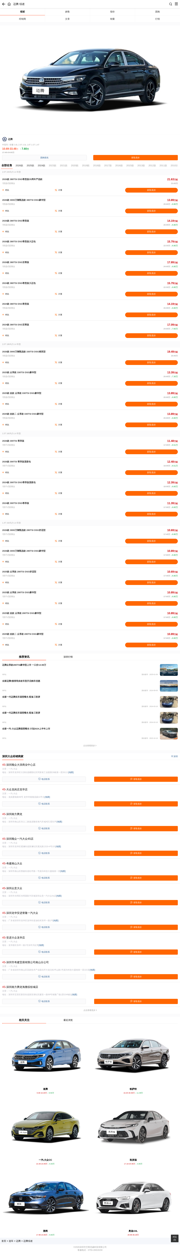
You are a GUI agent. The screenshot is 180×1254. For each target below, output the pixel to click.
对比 (5, 190)
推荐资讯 (24, 656)
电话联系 (44, 779)
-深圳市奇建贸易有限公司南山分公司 (25, 962)
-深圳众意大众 (12, 888)
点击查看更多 (89, 746)
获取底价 (135, 157)
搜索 (170, 4)
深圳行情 (68, 656)
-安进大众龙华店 (13, 937)
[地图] (71, 772)
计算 (58, 190)
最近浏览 (68, 1020)
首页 (9, 4)
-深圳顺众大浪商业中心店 (18, 764)
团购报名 (44, 157)
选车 (11, 1241)
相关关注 (24, 1020)
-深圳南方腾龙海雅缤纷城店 (20, 986)
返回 (3, 4)
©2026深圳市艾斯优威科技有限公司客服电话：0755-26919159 (89, 1248)
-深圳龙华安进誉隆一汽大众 (20, 912)
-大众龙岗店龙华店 (15, 789)
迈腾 (18, 1241)
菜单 (176, 4)
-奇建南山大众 (12, 863)
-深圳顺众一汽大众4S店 (17, 838)
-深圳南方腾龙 (12, 814)
